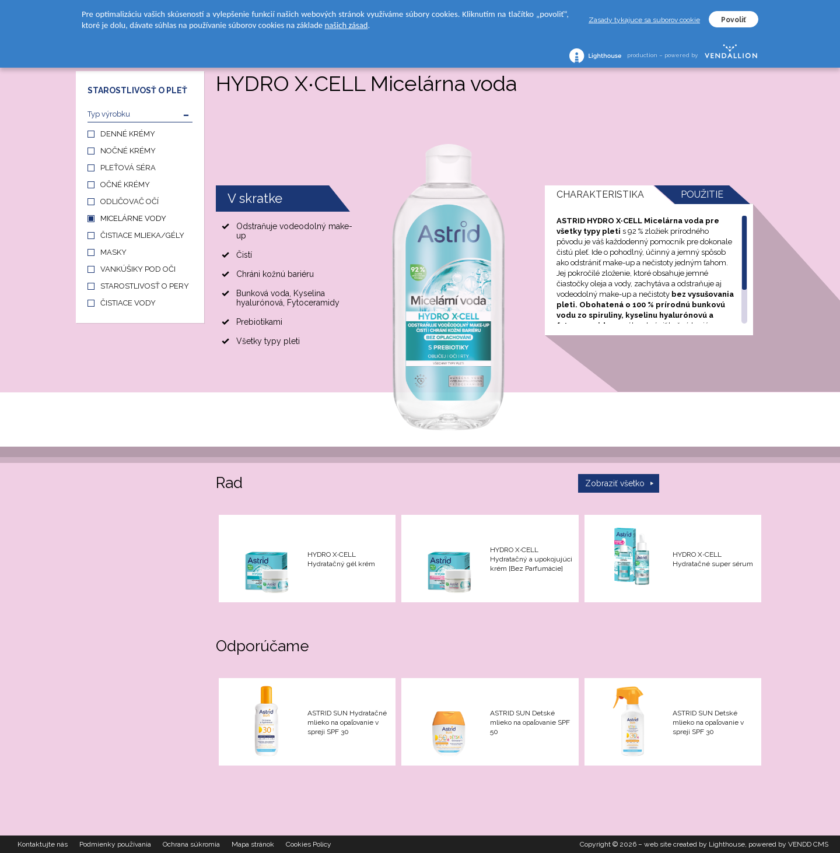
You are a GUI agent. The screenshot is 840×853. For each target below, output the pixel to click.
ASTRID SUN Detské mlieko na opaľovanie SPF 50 (530, 722)
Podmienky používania (115, 844)
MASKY (113, 252)
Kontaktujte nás (43, 844)
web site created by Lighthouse (694, 844)
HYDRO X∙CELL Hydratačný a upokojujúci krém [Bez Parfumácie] (531, 559)
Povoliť (733, 20)
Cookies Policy (308, 844)
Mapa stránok (253, 844)
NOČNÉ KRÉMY (128, 150)
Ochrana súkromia (191, 844)
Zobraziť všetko (615, 483)
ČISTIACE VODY (128, 303)
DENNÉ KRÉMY (127, 133)
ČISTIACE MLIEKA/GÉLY (142, 235)
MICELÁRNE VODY (133, 218)
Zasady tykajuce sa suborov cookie (644, 20)
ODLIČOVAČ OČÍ (129, 201)
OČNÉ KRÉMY (125, 184)
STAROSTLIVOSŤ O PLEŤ (137, 90)
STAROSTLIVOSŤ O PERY (144, 286)
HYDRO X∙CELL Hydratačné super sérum (713, 559)
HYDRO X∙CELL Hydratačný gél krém (341, 559)
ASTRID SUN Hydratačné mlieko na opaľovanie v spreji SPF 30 (347, 722)
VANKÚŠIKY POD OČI (138, 269)
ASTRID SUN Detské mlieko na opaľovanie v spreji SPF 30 (708, 722)
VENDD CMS (808, 844)
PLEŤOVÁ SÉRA (128, 167)
